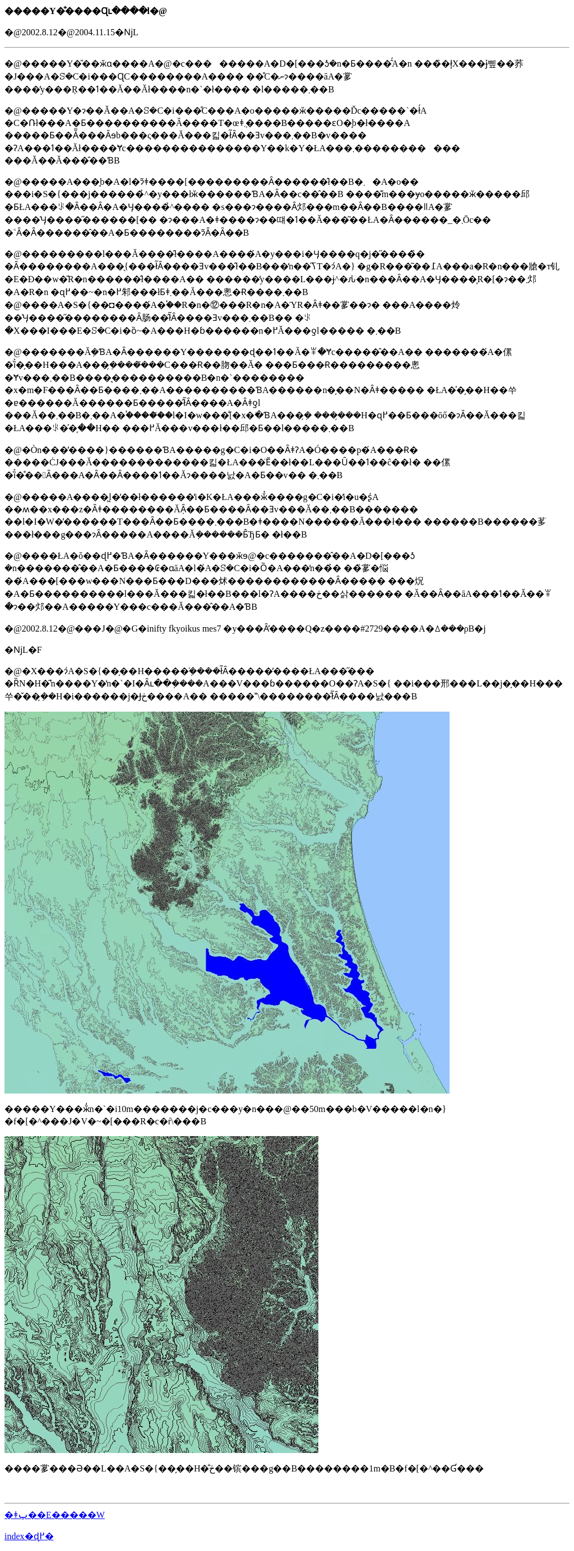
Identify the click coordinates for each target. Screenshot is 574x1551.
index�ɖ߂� (29, 1536)
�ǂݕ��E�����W (54, 1515)
